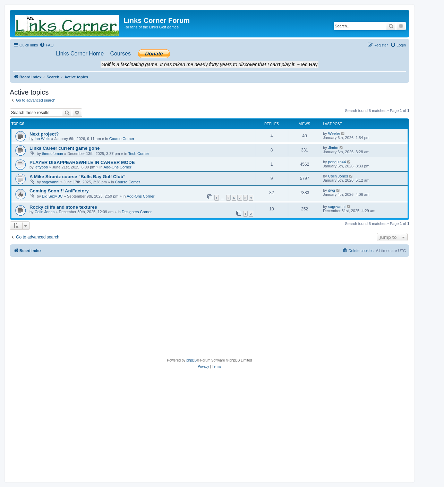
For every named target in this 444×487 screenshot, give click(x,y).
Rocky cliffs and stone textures (63, 207)
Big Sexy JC (52, 196)
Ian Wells (42, 139)
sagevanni (50, 182)
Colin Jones (338, 176)
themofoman (52, 153)
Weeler (334, 133)
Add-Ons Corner (117, 167)
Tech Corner (138, 153)
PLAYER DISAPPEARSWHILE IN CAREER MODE (82, 162)
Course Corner (121, 139)
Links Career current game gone (64, 148)
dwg (331, 190)
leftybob (41, 167)
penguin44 (337, 162)
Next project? (44, 134)
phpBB (191, 360)
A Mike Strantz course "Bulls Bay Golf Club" (77, 176)
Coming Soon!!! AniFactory (59, 190)
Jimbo (333, 148)
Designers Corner (137, 212)
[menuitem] (46, 45)
